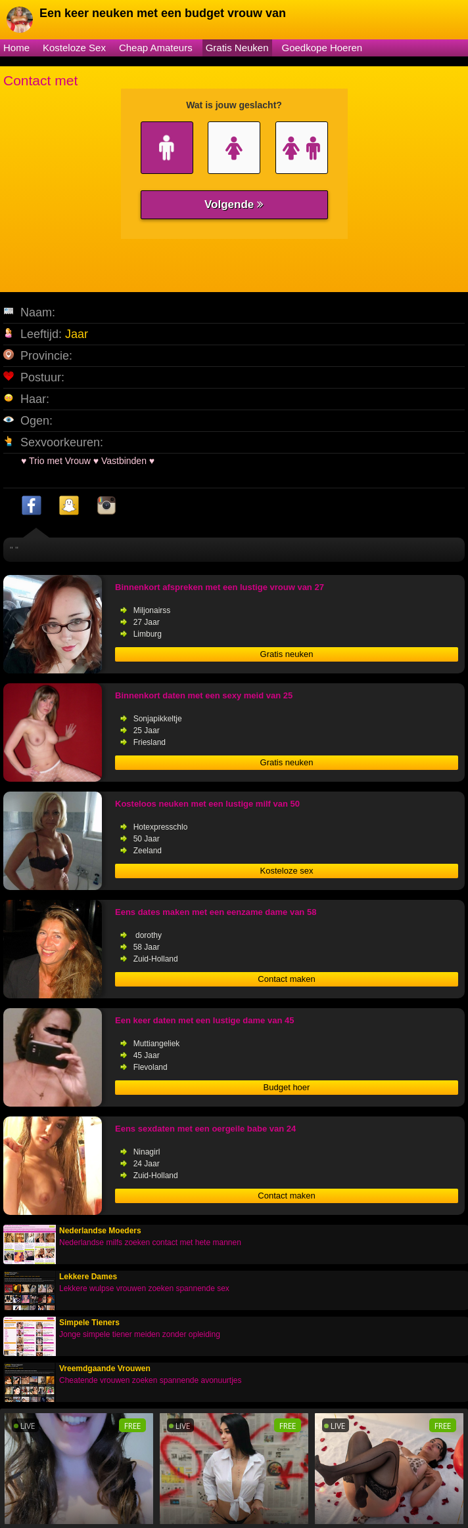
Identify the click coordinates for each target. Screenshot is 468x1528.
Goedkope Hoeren (322, 47)
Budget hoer (287, 1087)
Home (16, 47)
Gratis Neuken (237, 47)
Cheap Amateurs (156, 47)
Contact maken (286, 979)
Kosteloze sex (287, 871)
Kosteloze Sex (74, 47)
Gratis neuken (287, 654)
